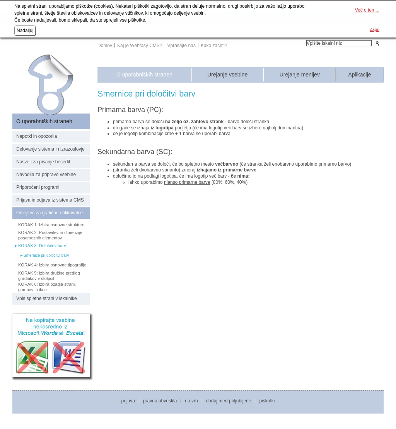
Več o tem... (367, 10)
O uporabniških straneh (144, 75)
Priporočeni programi (37, 187)
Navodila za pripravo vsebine (46, 174)
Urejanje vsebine (227, 75)
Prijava (128, 401)
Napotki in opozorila (36, 136)
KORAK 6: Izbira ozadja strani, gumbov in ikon (47, 287)
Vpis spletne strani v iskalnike (46, 298)
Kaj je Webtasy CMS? (139, 45)
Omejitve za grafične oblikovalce (49, 212)
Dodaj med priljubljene (228, 401)
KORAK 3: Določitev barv (42, 245)
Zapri (374, 29)
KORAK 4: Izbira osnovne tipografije (52, 265)
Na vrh (191, 401)
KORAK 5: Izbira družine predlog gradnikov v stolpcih (49, 276)
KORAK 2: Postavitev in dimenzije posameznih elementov (50, 235)
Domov (104, 45)
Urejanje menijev (300, 75)
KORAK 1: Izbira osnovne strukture (51, 224)
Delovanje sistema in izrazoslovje (50, 149)
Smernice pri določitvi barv (46, 255)
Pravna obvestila (160, 401)
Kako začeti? (214, 45)
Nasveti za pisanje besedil (43, 161)
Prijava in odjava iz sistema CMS (50, 200)
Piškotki (267, 401)
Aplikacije (359, 75)
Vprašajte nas (181, 45)
